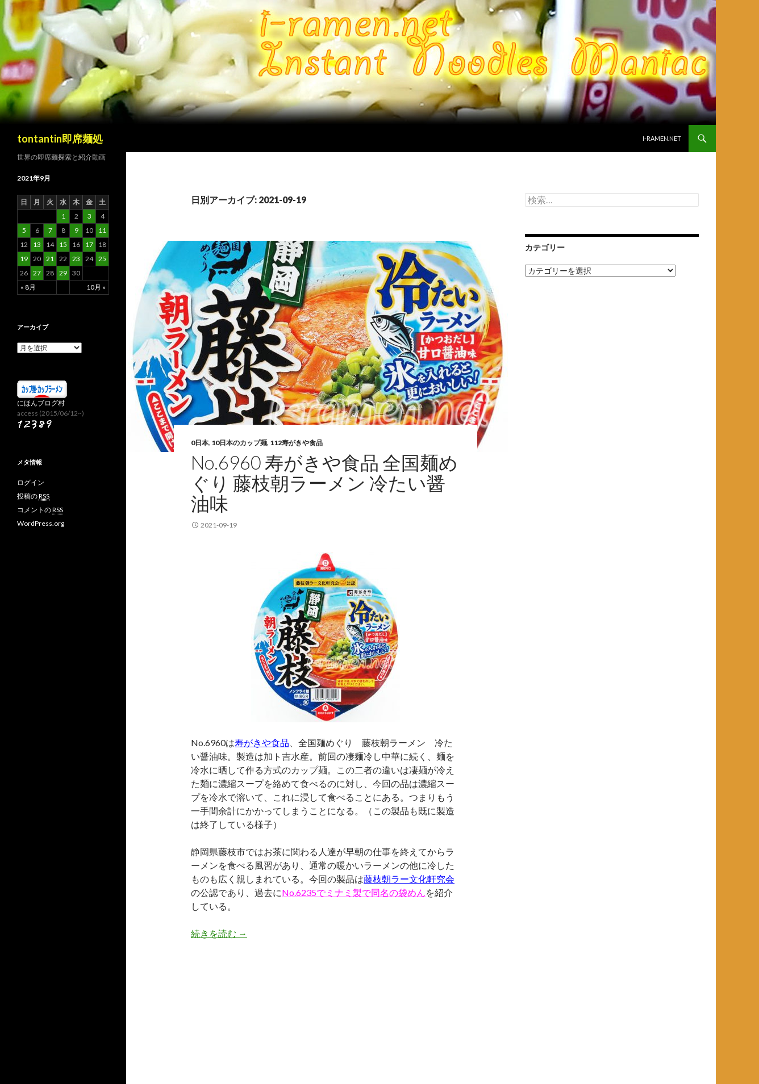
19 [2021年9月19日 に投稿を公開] (24, 258)
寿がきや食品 (262, 742)
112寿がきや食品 (296, 442)
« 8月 (28, 287)
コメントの (40, 509)
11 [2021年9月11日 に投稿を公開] (102, 230)
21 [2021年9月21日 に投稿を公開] (50, 258)
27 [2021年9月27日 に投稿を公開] (37, 273)
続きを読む (219, 933)
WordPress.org (40, 523)
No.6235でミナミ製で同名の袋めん (354, 892)
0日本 (199, 442)
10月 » (96, 287)
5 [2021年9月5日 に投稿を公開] (24, 230)
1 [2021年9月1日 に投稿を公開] (63, 216)
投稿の (33, 496)
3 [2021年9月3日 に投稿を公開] (89, 216)
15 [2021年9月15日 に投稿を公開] (63, 244)
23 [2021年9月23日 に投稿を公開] (76, 258)
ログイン (30, 482)
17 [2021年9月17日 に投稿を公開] (89, 244)
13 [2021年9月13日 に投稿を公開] (37, 244)
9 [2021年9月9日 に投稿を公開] (76, 230)
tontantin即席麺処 (60, 138)
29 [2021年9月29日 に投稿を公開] (63, 273)
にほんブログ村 (41, 403)
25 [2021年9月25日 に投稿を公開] (102, 258)
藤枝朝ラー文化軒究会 (409, 878)
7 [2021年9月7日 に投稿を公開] (50, 230)
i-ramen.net (662, 138)
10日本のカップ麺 (239, 442)
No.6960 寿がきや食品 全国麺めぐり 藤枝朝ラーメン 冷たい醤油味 (324, 482)
